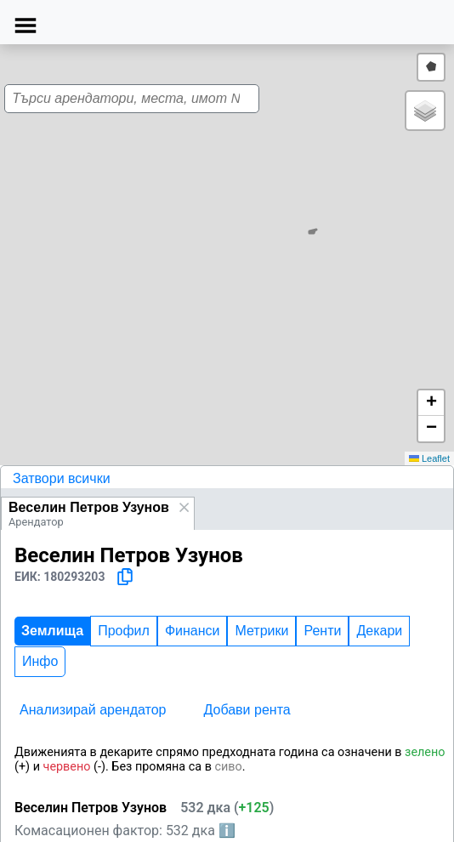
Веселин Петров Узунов (89, 507)
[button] (223, 251)
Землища (52, 630)
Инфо (40, 661)
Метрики (261, 630)
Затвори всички (62, 478)
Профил (124, 630)
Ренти (322, 630)
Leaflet (429, 458)
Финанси (192, 630)
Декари (379, 630)
